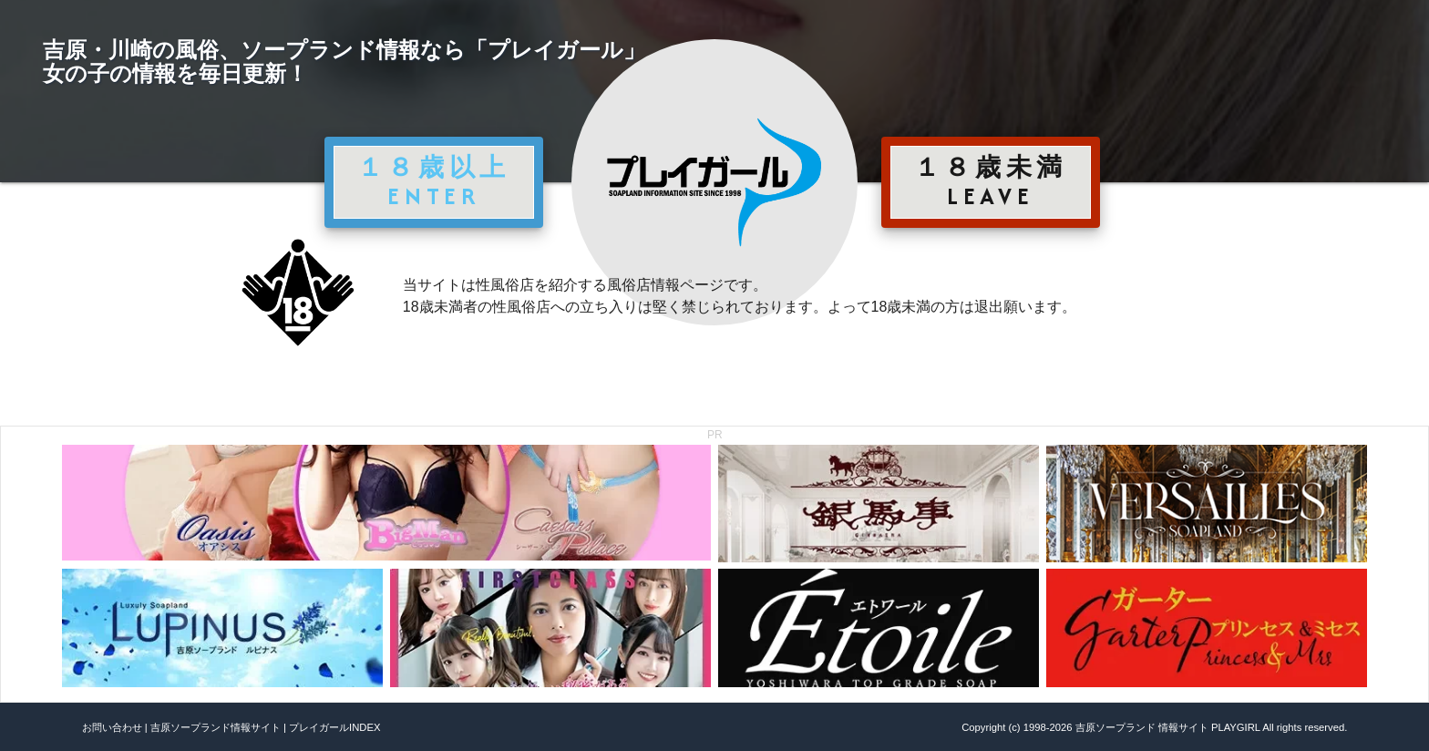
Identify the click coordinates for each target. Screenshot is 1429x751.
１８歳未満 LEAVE (990, 181)
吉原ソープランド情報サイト (215, 727)
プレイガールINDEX (334, 727)
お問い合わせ (112, 727)
